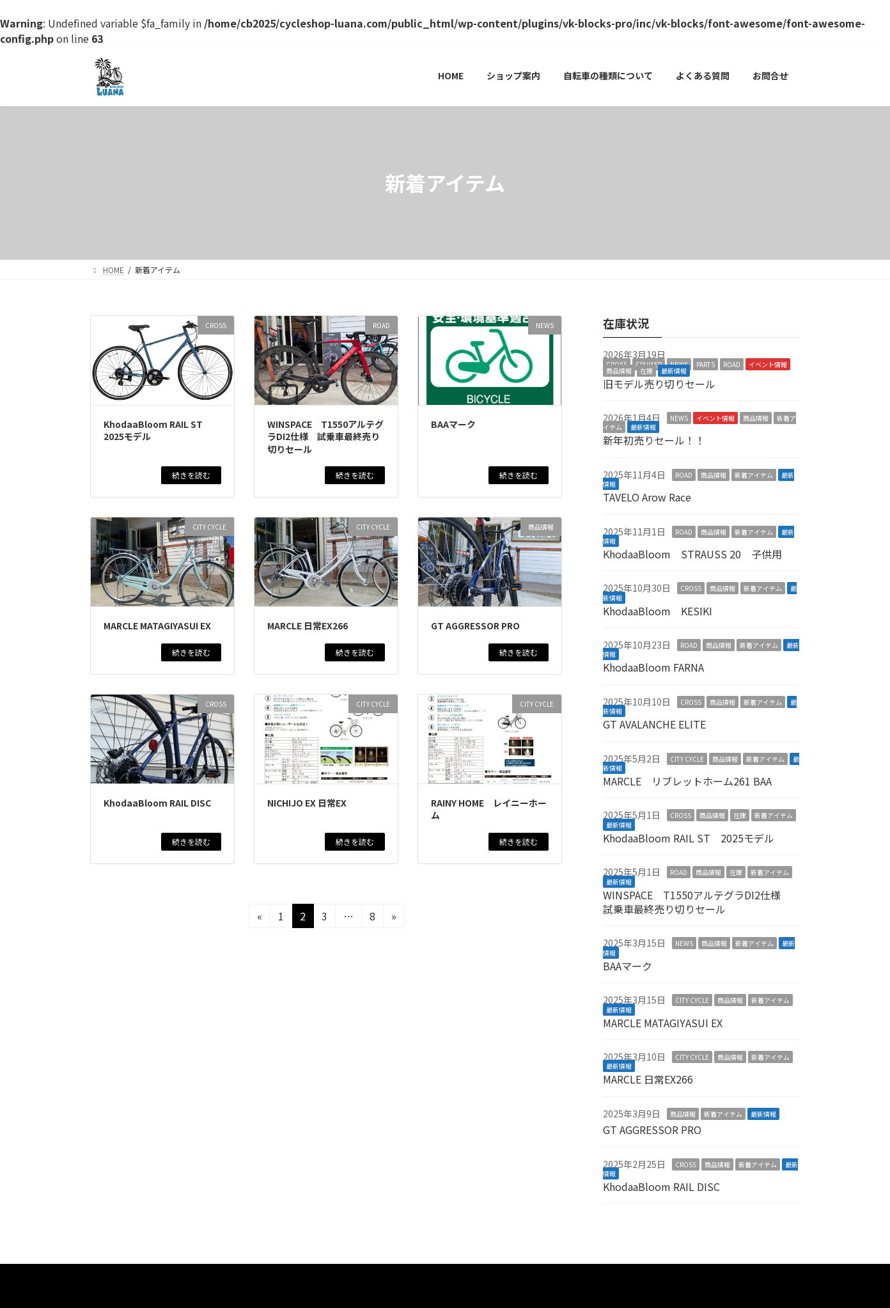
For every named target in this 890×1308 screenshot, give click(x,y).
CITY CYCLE (687, 758)
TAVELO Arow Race (647, 497)
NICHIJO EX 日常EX (307, 802)
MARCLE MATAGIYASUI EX (157, 625)
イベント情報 (768, 363)
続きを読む (191, 474)
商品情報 (619, 370)
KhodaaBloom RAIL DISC (157, 802)
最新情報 (674, 370)
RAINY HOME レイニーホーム (489, 809)
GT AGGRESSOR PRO (475, 625)
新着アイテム (754, 474)
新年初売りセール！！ (654, 440)
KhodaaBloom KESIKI (657, 610)
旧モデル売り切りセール (659, 383)
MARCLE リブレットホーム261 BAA (687, 781)
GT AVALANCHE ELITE (654, 724)
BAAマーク (453, 424)
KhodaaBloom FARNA (653, 667)
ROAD (731, 363)
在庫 (646, 370)
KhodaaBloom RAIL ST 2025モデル (158, 430)
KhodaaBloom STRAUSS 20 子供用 (692, 554)
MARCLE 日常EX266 (307, 625)
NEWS (679, 418)
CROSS (690, 588)
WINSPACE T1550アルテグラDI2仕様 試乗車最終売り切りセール (325, 436)
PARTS (705, 363)
